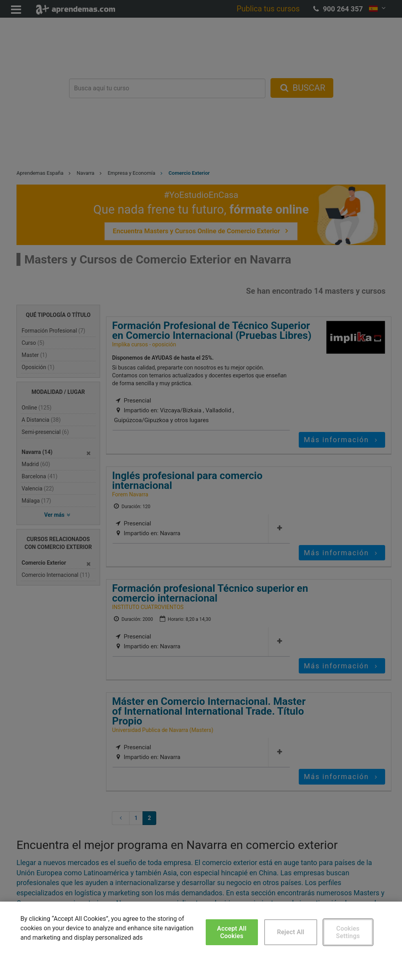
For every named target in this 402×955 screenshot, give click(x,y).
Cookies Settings (348, 932)
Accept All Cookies (232, 932)
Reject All (290, 932)
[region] (201, 928)
